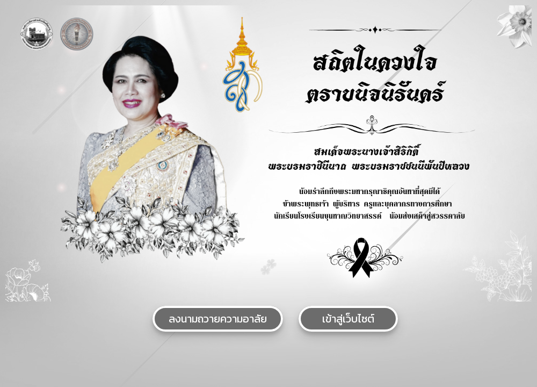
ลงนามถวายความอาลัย (218, 319)
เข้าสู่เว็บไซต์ (348, 319)
